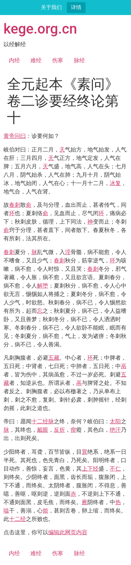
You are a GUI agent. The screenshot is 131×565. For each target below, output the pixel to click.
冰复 (115, 183)
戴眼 (42, 429)
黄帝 (9, 136)
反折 (59, 429)
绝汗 (115, 429)
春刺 (14, 205)
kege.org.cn (40, 29)
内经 (14, 60)
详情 (76, 7)
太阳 (115, 421)
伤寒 (57, 60)
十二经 (39, 421)
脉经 (79, 60)
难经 (36, 60)
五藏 (53, 357)
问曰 (20, 136)
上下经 (90, 468)
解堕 (42, 285)
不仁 (115, 468)
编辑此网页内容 (67, 532)
